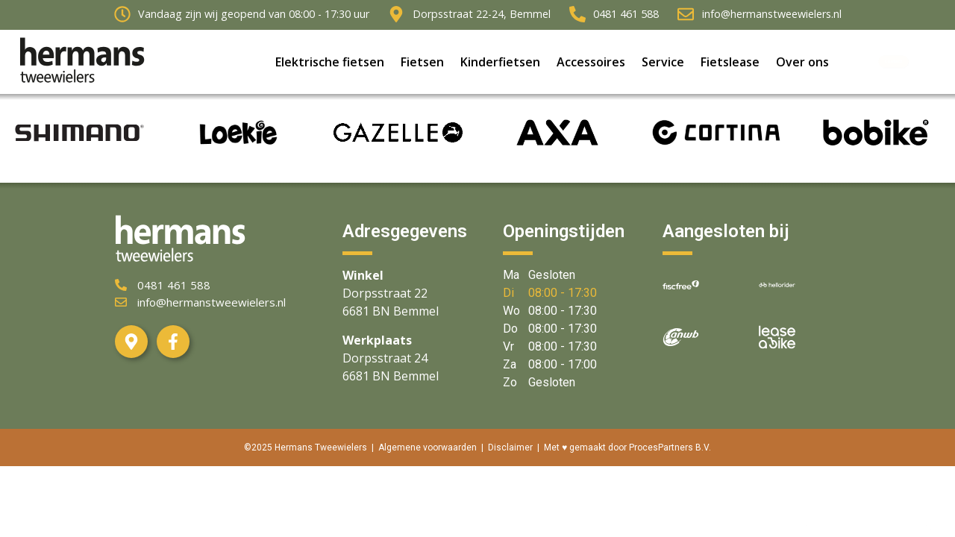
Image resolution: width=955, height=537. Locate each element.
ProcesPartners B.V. (670, 447)
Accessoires (591, 64)
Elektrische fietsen (329, 64)
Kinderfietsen (500, 64)
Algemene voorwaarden (427, 447)
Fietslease (730, 64)
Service (663, 64)
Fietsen (422, 64)
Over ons (802, 64)
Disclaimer (510, 447)
